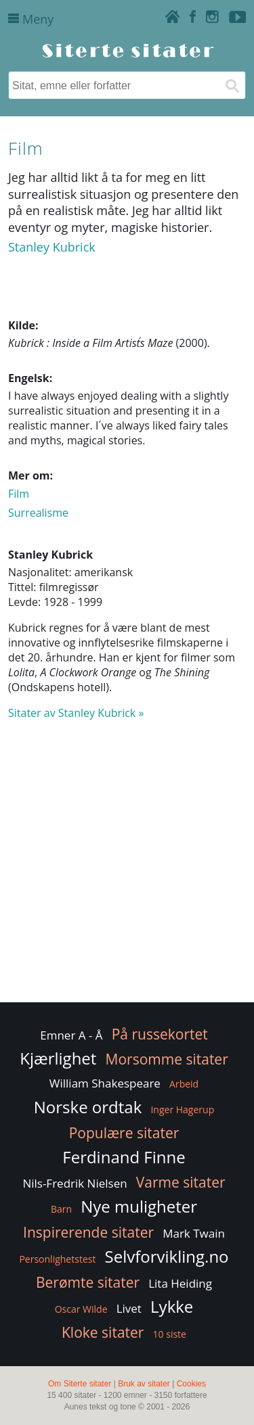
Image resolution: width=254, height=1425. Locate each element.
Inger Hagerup (182, 1109)
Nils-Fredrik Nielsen (74, 1183)
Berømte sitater (88, 1282)
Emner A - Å (71, 1035)
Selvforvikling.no (167, 1256)
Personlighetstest (57, 1259)
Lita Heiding (180, 1283)
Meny (31, 19)
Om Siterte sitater (79, 1383)
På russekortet (160, 1034)
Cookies (191, 1383)
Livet (129, 1308)
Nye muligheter (139, 1206)
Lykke (171, 1306)
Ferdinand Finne (123, 1157)
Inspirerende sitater (88, 1232)
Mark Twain (194, 1233)
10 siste (169, 1334)
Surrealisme (38, 512)
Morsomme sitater (167, 1059)
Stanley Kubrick (52, 247)
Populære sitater (124, 1132)
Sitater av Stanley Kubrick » (76, 712)
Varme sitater (181, 1182)
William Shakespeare (105, 1083)
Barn (61, 1208)
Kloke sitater (103, 1332)
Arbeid (183, 1083)
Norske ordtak (88, 1107)
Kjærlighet (58, 1058)
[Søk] (231, 85)
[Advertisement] (127, 867)
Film (18, 493)
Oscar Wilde (81, 1309)
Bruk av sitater (144, 1383)
